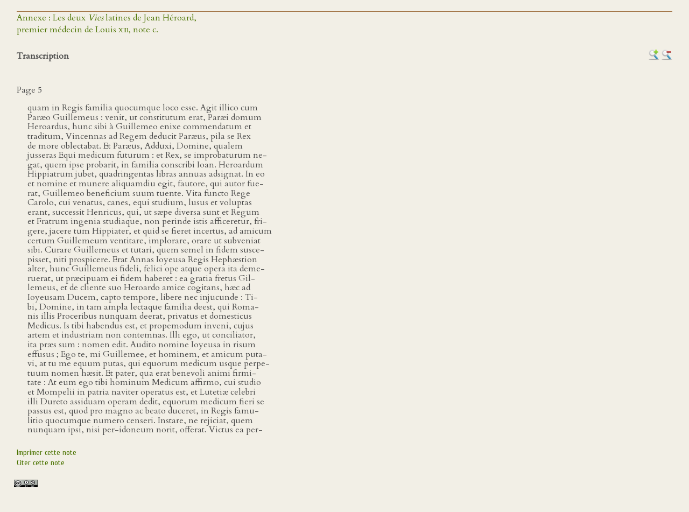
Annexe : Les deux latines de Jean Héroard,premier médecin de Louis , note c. (106, 24)
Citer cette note (41, 462)
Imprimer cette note (46, 452)
